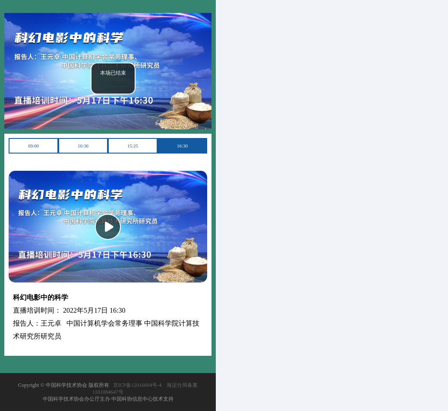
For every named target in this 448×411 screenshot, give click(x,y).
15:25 (132, 145)
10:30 (83, 145)
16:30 (182, 145)
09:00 (33, 145)
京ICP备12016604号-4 (137, 385)
